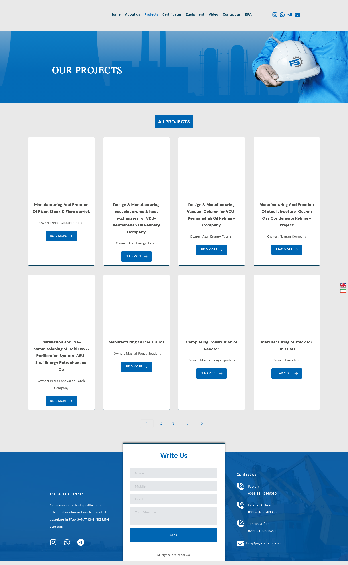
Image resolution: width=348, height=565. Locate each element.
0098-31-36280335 (262, 516)
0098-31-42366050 (262, 497)
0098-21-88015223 (262, 534)
